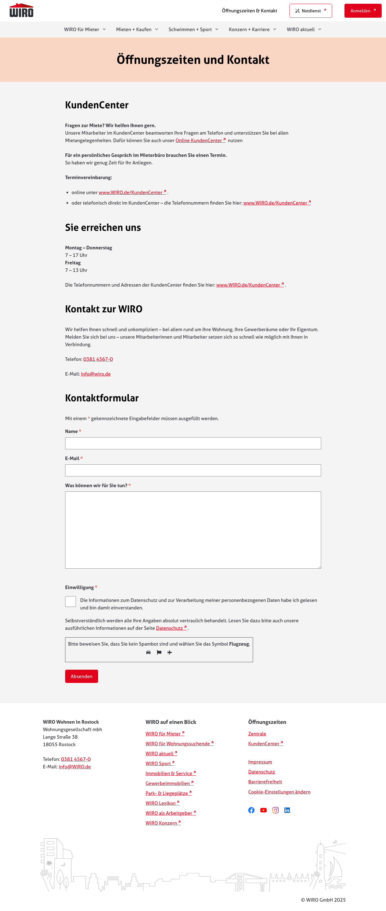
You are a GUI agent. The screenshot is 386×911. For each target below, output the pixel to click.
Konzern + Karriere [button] (255, 29)
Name (73, 431)
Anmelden (360, 11)
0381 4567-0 (98, 359)
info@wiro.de (96, 374)
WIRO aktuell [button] (307, 29)
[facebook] (254, 810)
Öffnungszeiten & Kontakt (249, 10)
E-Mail (74, 458)
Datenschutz (169, 628)
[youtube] (266, 810)
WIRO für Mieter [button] (88, 29)
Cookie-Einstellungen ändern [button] (279, 791)
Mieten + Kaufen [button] (140, 29)
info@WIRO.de (75, 766)
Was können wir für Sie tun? (98, 485)
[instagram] (278, 810)
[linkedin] (290, 810)
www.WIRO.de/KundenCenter (130, 192)
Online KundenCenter (199, 140)
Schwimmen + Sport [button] (196, 29)
